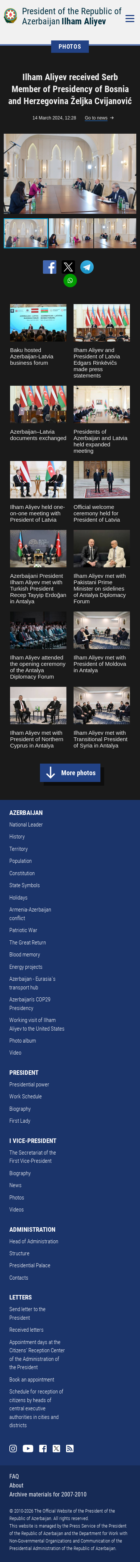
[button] (130, 174)
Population (20, 861)
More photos (78, 773)
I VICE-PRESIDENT (32, 1140)
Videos (16, 1209)
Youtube (28, 1448)
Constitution (22, 873)
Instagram (13, 1448)
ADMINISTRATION (32, 1229)
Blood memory (24, 954)
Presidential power (29, 1084)
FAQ (14, 1476)
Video (15, 1052)
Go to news (96, 118)
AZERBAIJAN (26, 812)
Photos (16, 1197)
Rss (70, 1448)
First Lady (19, 1120)
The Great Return (27, 942)
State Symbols (24, 885)
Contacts (18, 1277)
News (15, 1185)
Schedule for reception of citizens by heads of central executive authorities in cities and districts (36, 1408)
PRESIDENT (23, 1072)
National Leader (26, 824)
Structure (19, 1253)
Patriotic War (23, 930)
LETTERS (20, 1297)
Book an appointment (31, 1379)
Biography (20, 1108)
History (17, 836)
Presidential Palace (29, 1265)
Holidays (18, 897)
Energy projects (26, 967)
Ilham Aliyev (84, 21)
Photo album (22, 1040)
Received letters (26, 1329)
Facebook (43, 1448)
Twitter (56, 1448)
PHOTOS (70, 46)
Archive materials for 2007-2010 (48, 1494)
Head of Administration (33, 1241)
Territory (18, 849)
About (16, 1485)
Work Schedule (25, 1096)
